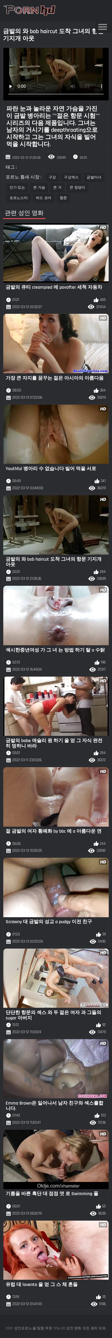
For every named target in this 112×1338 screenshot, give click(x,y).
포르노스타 (19, 198)
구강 (52, 177)
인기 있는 (17, 187)
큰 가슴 (39, 187)
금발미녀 (94, 177)
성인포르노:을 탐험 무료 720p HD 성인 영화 (47, 1328)
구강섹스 (71, 177)
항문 (63, 198)
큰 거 (57, 187)
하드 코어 (44, 198)
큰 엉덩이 (77, 187)
